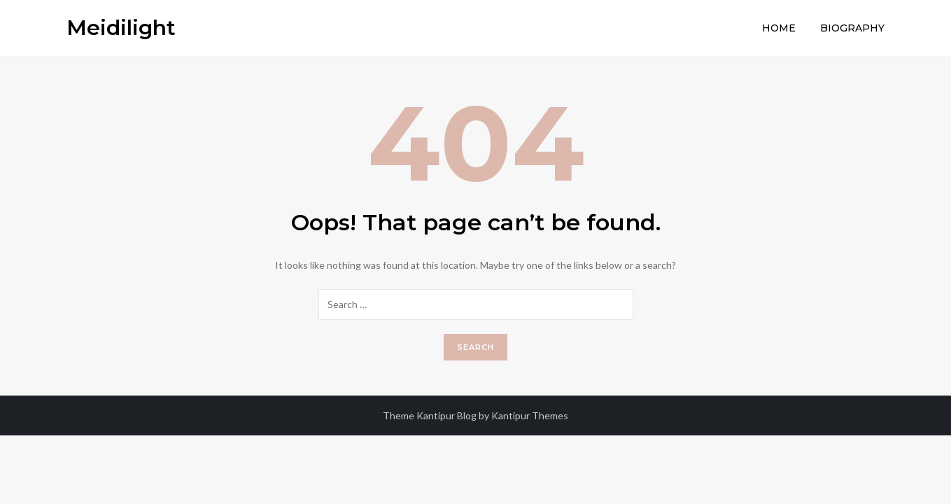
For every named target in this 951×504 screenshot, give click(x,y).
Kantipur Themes (529, 415)
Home (779, 28)
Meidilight (121, 28)
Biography (852, 28)
